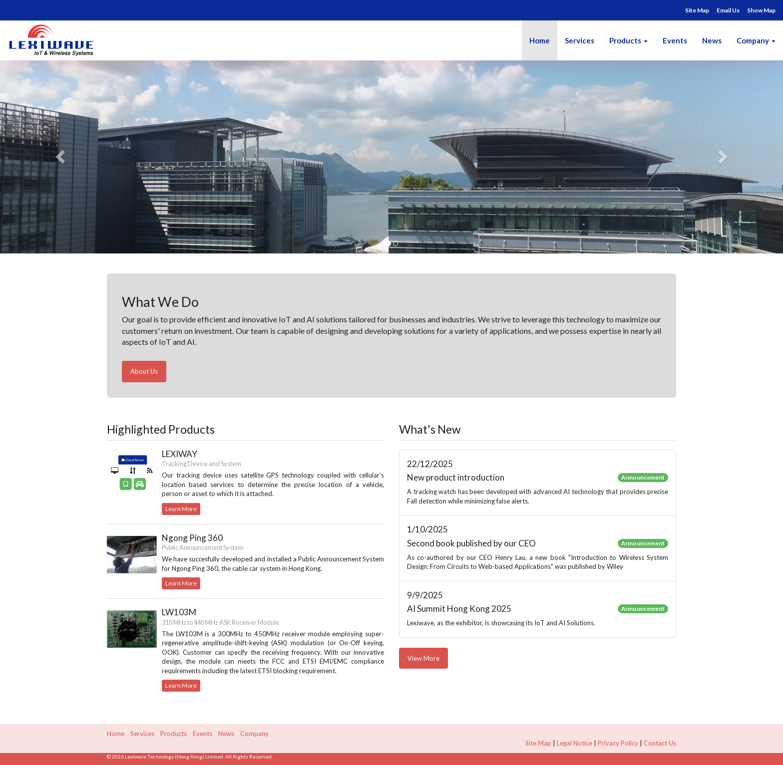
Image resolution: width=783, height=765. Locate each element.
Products (625, 40)
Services (579, 40)
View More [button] (423, 658)
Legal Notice (574, 743)
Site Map (697, 10)
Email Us (728, 10)
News (712, 40)
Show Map (761, 10)
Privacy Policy (618, 743)
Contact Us (660, 743)
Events (675, 40)
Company (756, 40)
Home (539, 40)
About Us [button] (144, 371)
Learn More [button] (181, 508)
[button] (58, 154)
